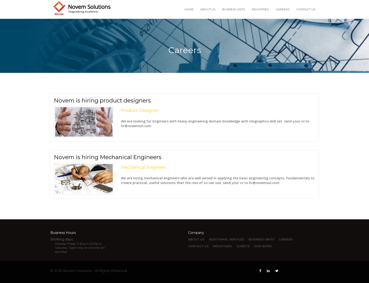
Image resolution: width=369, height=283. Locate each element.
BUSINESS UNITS (233, 9)
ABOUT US (207, 9)
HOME (189, 9)
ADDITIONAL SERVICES (226, 239)
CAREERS (282, 9)
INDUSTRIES (260, 9)
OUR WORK (263, 246)
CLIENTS (242, 246)
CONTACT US (305, 9)
